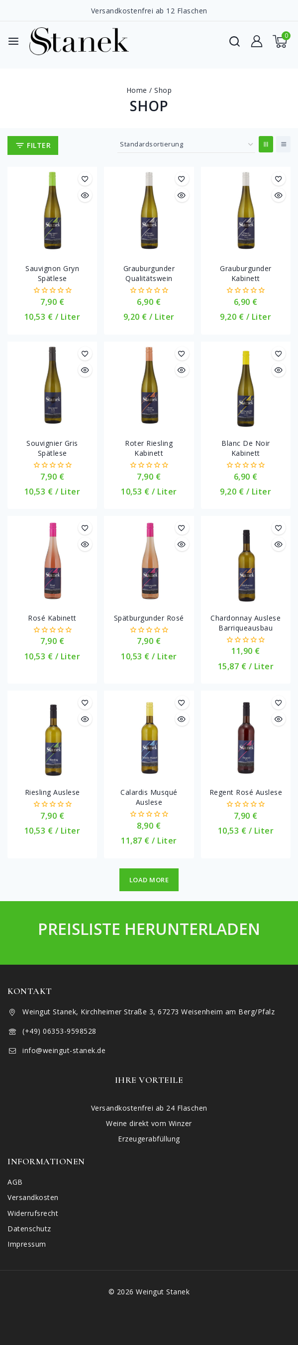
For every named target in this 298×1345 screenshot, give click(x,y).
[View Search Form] (234, 41)
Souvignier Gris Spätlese (52, 448)
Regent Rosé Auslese (246, 792)
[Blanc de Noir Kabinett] (246, 386)
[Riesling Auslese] (52, 735)
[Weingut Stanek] (79, 41)
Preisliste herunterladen (149, 928)
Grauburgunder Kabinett (246, 273)
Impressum (26, 1244)
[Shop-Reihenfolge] (186, 144)
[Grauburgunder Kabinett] (246, 211)
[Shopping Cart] (282, 41)
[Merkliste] (85, 179)
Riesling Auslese (52, 792)
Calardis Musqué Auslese (149, 797)
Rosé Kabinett (52, 618)
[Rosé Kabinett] (52, 560)
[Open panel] (32, 145)
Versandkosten (33, 1197)
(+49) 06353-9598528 (59, 1031)
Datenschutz (29, 1228)
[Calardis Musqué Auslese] (149, 735)
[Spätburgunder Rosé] (149, 560)
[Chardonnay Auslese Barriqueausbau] (246, 560)
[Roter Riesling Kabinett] (149, 386)
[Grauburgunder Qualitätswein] (149, 211)
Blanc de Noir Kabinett (245, 448)
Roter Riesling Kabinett (149, 448)
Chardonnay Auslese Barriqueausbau (245, 623)
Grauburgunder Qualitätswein (149, 273)
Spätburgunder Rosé (149, 618)
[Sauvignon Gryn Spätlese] (52, 211)
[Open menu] (13, 41)
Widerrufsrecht (32, 1213)
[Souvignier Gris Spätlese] (52, 386)
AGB (15, 1182)
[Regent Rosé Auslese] (246, 735)
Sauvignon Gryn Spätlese (52, 273)
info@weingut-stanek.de (63, 1050)
